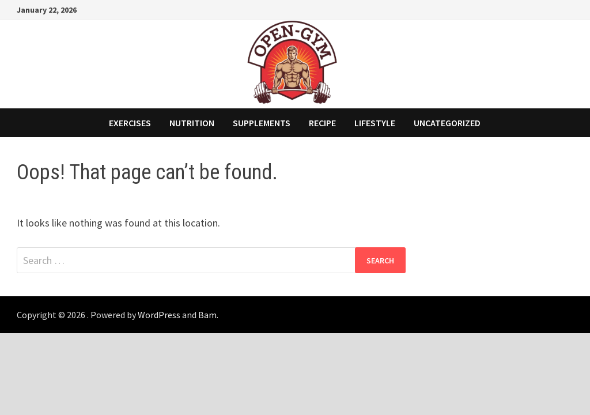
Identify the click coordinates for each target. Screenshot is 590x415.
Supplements (261, 123)
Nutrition (191, 123)
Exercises (130, 123)
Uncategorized (447, 123)
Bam (207, 314)
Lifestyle (374, 123)
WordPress (159, 314)
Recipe (322, 123)
